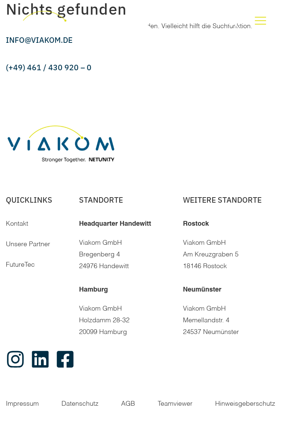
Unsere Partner (28, 244)
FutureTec (20, 265)
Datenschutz (79, 404)
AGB (128, 404)
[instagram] (15, 359)
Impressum (22, 404)
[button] (232, 21)
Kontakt (17, 224)
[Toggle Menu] (260, 21)
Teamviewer (175, 404)
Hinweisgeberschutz (245, 404)
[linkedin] (40, 359)
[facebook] (65, 359)
